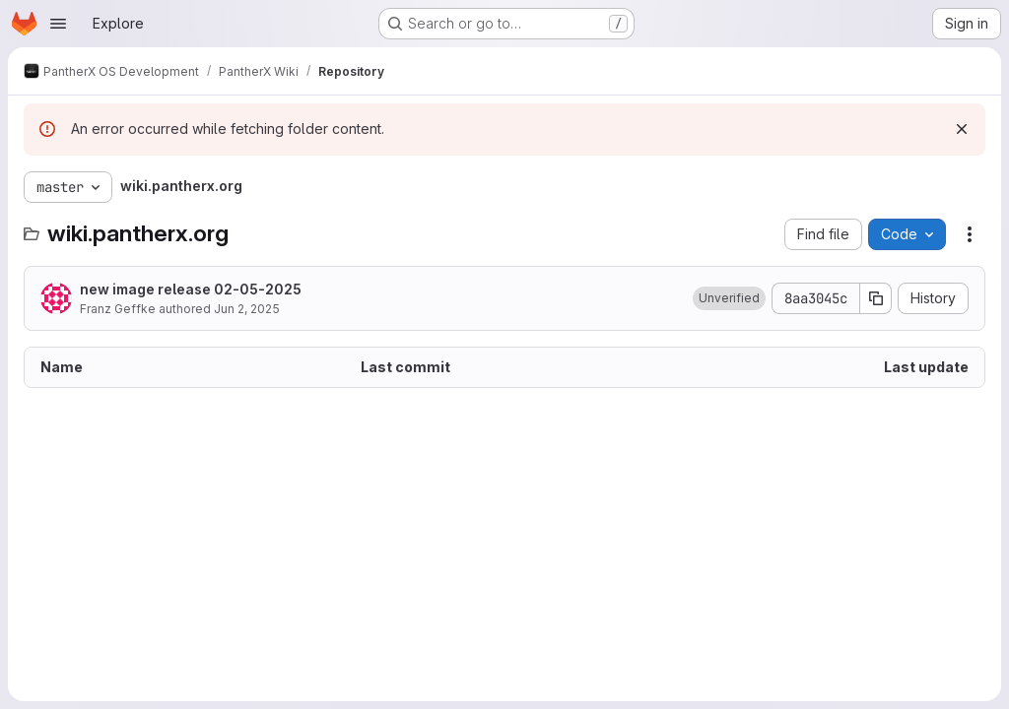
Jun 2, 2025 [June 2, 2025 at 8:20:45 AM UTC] (247, 308)
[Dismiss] (962, 129)
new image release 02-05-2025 (191, 289)
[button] (729, 298)
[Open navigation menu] (58, 23)
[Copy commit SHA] (876, 298)
